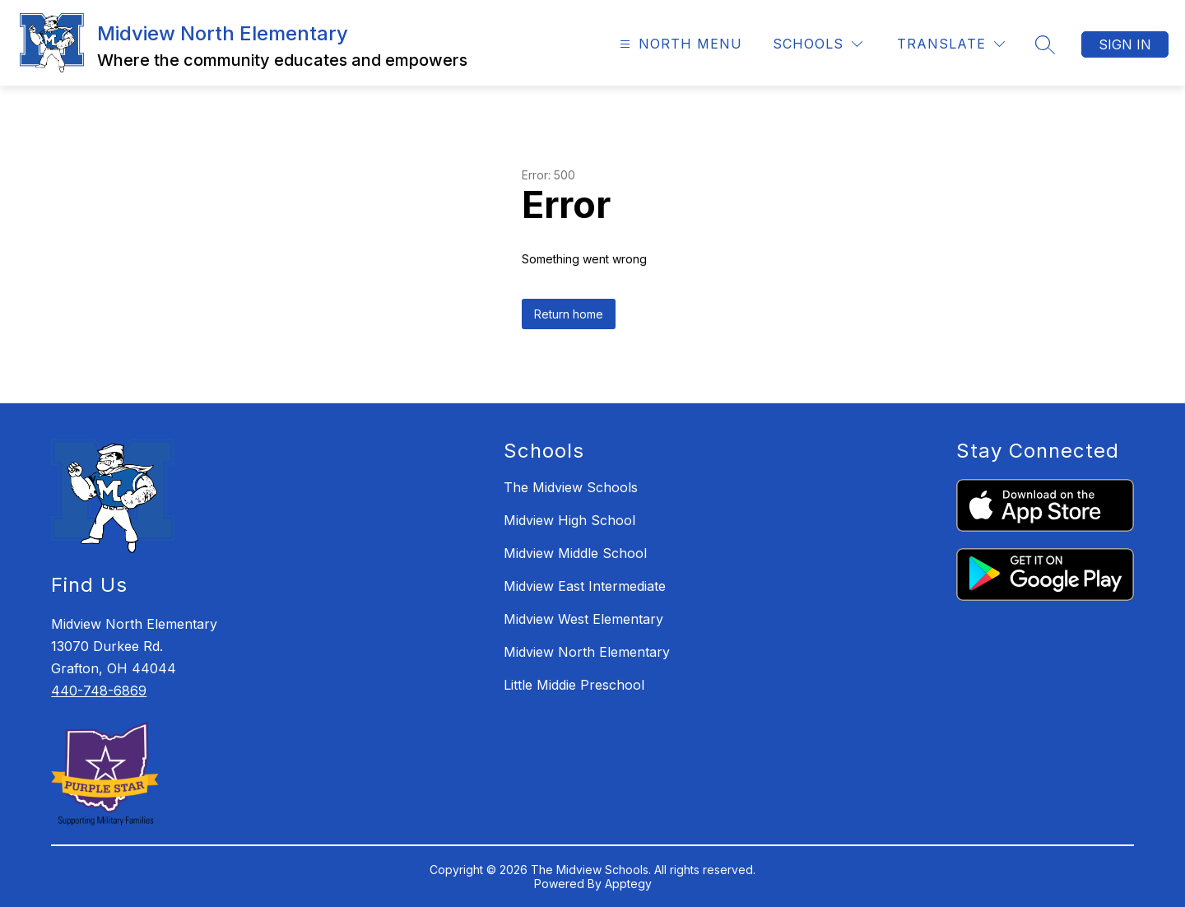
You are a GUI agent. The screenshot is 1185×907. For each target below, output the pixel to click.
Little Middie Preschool (574, 685)
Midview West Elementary (583, 619)
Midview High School (569, 520)
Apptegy (628, 884)
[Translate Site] (951, 44)
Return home (568, 314)
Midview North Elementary (587, 652)
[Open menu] (679, 44)
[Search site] (1045, 44)
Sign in (1125, 44)
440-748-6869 (98, 690)
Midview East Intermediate (585, 586)
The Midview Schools (571, 487)
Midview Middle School (575, 553)
